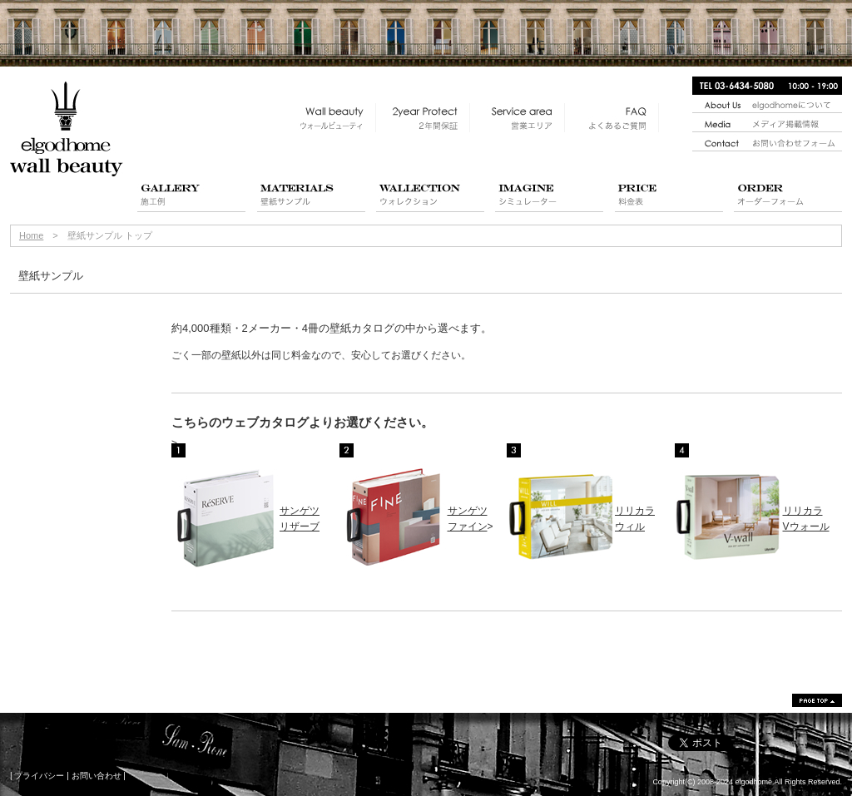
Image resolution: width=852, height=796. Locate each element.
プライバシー (39, 775)
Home (31, 235)
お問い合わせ (96, 775)
